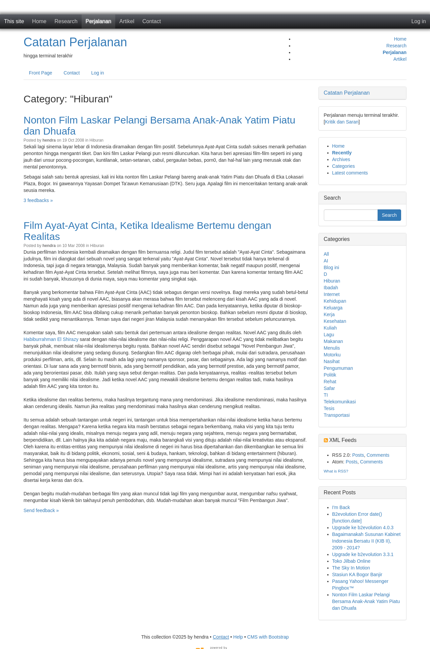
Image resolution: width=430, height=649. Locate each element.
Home (39, 21)
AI (326, 260)
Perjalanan (99, 21)
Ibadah (331, 287)
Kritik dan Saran (341, 121)
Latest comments (350, 173)
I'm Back (341, 507)
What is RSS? (336, 471)
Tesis (329, 408)
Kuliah (330, 328)
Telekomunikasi (340, 401)
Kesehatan (335, 321)
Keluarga (333, 307)
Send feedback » (41, 510)
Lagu (329, 334)
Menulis (332, 348)
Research (65, 21)
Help (238, 637)
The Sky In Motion (351, 567)
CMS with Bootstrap (268, 637)
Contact (151, 21)
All (326, 254)
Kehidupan (335, 301)
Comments (378, 455)
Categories (343, 166)
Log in (418, 21)
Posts (358, 455)
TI (326, 395)
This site (14, 21)
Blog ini (331, 267)
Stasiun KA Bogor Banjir (357, 574)
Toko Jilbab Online (351, 561)
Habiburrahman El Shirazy (51, 339)
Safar (329, 388)
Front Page (40, 73)
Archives (341, 159)
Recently (342, 152)
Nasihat (332, 361)
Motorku (332, 354)
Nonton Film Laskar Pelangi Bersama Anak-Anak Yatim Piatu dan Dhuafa (366, 601)
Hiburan (96, 140)
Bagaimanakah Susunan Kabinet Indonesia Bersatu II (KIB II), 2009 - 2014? (366, 541)
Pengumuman (338, 368)
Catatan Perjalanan (75, 42)
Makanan (333, 341)
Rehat (330, 381)
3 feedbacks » (38, 200)
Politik (330, 375)
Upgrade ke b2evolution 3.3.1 (363, 554)
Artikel (126, 21)
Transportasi (337, 415)
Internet (332, 294)
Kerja (329, 314)
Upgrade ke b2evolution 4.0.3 (363, 527)
